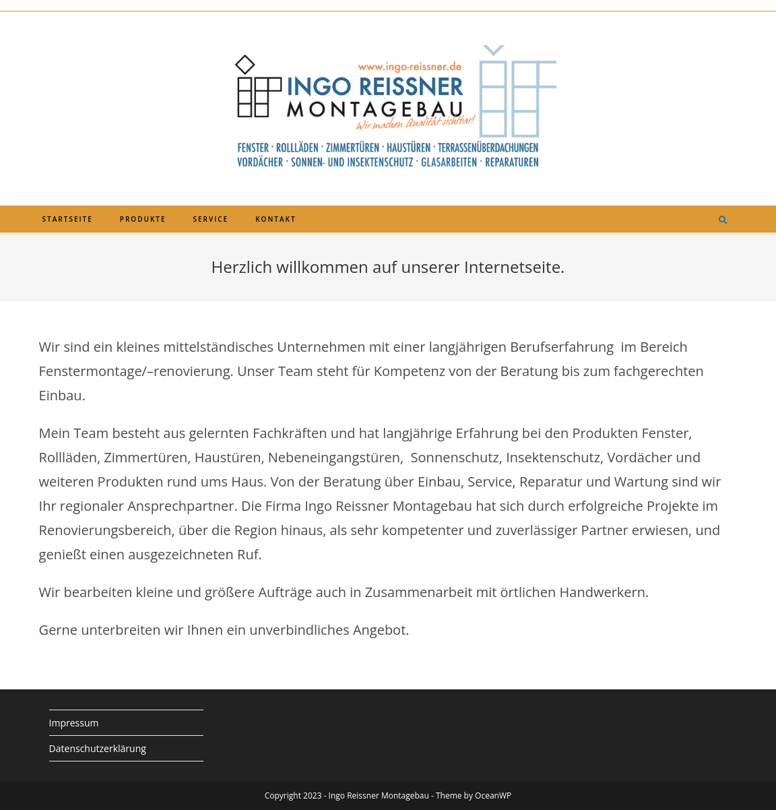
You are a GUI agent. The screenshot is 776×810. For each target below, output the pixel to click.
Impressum (74, 722)
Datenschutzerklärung (97, 748)
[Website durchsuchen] (722, 220)
